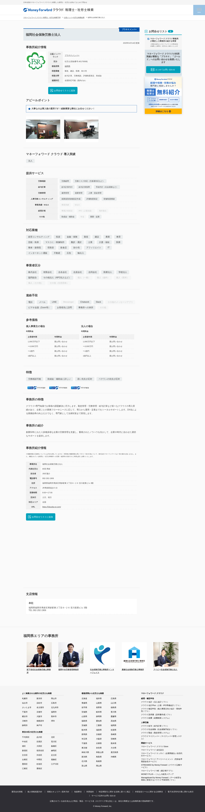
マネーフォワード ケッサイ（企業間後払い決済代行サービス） (161, 754)
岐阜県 (99, 712)
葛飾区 (54, 759)
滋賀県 (99, 730)
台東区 (25, 759)
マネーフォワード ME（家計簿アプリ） (157, 771)
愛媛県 (113, 716)
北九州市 (54, 707)
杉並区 (39, 764)
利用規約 (90, 792)
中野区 (39, 759)
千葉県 (84, 743)
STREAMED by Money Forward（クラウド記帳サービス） (161, 766)
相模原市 (40, 721)
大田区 (39, 746)
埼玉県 (84, 739)
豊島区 (39, 768)
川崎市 (25, 721)
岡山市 (54, 698)
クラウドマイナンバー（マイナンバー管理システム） (161, 737)
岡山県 (99, 766)
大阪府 (99, 739)
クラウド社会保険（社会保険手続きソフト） (159, 729)
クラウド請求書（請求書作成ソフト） (157, 714)
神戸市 (39, 725)
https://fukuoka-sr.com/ (51, 507)
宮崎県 (113, 739)
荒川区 (54, 742)
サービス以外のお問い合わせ (104, 796)
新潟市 (39, 698)
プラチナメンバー (72, 55)
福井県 (99, 698)
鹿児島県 (114, 752)
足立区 (54, 755)
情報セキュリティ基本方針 (58, 792)
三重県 (99, 725)
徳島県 (113, 707)
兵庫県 (99, 743)
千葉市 (25, 712)
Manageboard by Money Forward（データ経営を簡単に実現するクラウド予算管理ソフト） (161, 779)
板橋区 (54, 746)
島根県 (99, 761)
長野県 (99, 707)
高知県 (113, 721)
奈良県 (99, 748)
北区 (53, 737)
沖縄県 (113, 757)
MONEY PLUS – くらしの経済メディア (157, 774)
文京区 (25, 755)
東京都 (84, 748)
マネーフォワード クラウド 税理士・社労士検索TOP (42, 17)
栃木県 (84, 730)
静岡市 (25, 725)
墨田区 (25, 764)
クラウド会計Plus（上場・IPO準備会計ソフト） (161, 705)
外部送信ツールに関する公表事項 (149, 792)
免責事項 (78, 792)
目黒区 (39, 742)
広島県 (113, 698)
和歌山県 (99, 752)
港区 (24, 746)
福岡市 (54, 712)
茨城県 (84, 725)
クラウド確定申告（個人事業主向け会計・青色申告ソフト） (161, 710)
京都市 (39, 712)
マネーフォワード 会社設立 (152, 750)
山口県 (113, 703)
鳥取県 (99, 757)
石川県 (84, 761)
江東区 (25, 768)
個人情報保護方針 (34, 792)
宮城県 (84, 712)
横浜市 (25, 716)
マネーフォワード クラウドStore (154, 746)
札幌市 (25, 698)
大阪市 (39, 716)
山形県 (84, 716)
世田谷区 (40, 750)
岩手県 (84, 707)
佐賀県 (113, 730)
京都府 (99, 734)
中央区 (25, 742)
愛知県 (99, 721)
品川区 (39, 737)
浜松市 (39, 703)
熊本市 (54, 716)
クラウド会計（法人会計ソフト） (155, 702)
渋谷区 (39, 755)
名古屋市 (40, 707)
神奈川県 (85, 752)
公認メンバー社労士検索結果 (74, 17)
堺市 (53, 721)
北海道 (84, 698)
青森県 (84, 703)
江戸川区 (54, 764)
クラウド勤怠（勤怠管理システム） (156, 733)
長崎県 (113, 734)
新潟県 (84, 757)
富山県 (84, 766)
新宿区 (25, 750)
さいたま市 (26, 707)
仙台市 (25, 703)
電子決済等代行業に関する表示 (181, 792)
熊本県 (113, 743)
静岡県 (99, 716)
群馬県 (84, 734)
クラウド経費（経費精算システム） (156, 718)
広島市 (54, 703)
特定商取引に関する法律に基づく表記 (114, 792)
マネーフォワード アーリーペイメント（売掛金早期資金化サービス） (161, 760)
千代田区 (25, 737)
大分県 (113, 748)
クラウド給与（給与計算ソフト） (155, 726)
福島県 (84, 721)
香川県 (113, 712)
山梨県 (99, 703)
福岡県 (67, 66)
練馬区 (54, 750)
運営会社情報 (17, 792)
